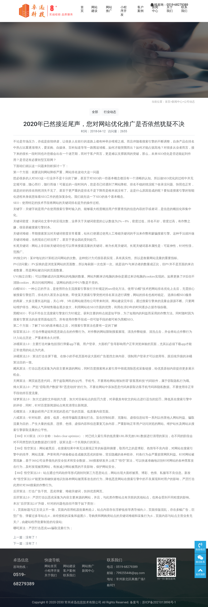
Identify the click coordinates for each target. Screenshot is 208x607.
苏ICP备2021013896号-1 (159, 602)
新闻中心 (155, 9)
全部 (95, 112)
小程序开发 (124, 10)
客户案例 (140, 9)
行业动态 (110, 112)
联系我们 (184, 9)
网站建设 (94, 9)
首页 (82, 9)
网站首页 (51, 566)
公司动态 (189, 101)
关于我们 (170, 9)
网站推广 (109, 9)
